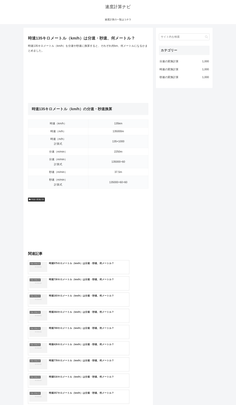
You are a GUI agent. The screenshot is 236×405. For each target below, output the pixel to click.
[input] (184, 36)
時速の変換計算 (36, 199)
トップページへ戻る (175, 395)
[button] (206, 37)
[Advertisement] (88, 78)
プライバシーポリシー (199, 395)
